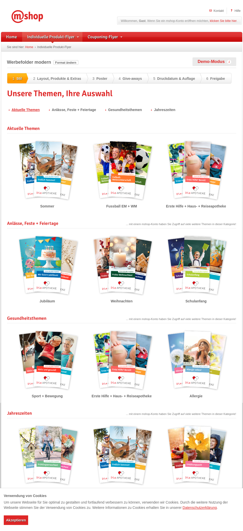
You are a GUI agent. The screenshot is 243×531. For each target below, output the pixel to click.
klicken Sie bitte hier (223, 21)
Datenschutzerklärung (200, 508)
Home (29, 47)
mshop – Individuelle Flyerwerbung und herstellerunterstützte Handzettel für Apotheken (35, 15)
